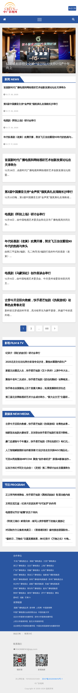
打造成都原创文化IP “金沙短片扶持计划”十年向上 (38, 66)
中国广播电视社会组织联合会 (25, 612)
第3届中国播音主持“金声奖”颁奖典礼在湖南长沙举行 (39, 192)
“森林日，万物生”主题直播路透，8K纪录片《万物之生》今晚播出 (39, 538)
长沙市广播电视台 (20, 584)
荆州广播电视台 (19, 593)
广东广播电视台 (19, 570)
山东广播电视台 (47, 570)
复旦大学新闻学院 (36, 621)
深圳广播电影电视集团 (38, 579)
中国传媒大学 (43, 612)
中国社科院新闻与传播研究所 (48, 626)
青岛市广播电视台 (34, 588)
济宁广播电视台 (47, 593)
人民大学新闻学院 (20, 621)
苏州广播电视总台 (55, 579)
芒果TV (28, 597)
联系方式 (28, 634)
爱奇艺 (16, 597)
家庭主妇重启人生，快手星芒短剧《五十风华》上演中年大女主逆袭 (40, 370)
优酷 (22, 597)
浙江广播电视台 (19, 566)
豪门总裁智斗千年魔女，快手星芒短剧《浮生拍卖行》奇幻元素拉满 (40, 441)
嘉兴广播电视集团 (50, 588)
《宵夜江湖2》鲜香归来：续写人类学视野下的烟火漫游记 (34, 521)
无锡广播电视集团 (52, 584)
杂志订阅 (17, 634)
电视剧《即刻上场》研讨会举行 (25, 214)
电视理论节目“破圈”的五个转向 (21, 512)
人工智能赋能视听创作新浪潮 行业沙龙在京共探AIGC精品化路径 (38, 450)
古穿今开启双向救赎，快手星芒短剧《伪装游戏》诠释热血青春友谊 (40, 423)
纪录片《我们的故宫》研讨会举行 (22, 353)
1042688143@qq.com (26, 649)
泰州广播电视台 (33, 593)
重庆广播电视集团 (20, 579)
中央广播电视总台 (21, 561)
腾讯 (57, 593)
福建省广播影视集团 (51, 575)
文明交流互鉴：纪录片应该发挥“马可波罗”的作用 (30, 503)
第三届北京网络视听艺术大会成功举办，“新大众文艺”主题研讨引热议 (41, 397)
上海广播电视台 (47, 566)
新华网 (32, 608)
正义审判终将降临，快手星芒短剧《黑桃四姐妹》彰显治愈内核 (37, 494)
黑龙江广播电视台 (34, 575)
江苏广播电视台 (49, 561)
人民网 (39, 608)
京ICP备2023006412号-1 (52, 679)
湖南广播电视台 (36, 561)
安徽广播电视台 (33, 570)
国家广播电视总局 (21, 608)
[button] (73, 19)
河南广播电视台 (19, 575)
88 (47, 328)
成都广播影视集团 (36, 584)
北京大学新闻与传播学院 (23, 617)
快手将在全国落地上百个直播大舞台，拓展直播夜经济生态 (35, 388)
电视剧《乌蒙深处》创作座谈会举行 (28, 273)
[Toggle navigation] (39, 19)
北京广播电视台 (33, 566)
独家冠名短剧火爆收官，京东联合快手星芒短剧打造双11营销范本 (38, 432)
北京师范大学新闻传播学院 (24, 626)
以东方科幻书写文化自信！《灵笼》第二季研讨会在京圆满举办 (37, 467)
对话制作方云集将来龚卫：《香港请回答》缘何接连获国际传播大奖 (40, 530)
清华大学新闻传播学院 (44, 617)
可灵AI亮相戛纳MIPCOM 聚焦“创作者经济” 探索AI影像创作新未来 (40, 459)
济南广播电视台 (19, 588)
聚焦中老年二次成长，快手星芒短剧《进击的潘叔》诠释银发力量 (38, 379)
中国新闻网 (47, 608)
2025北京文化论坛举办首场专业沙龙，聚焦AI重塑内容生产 (35, 361)
